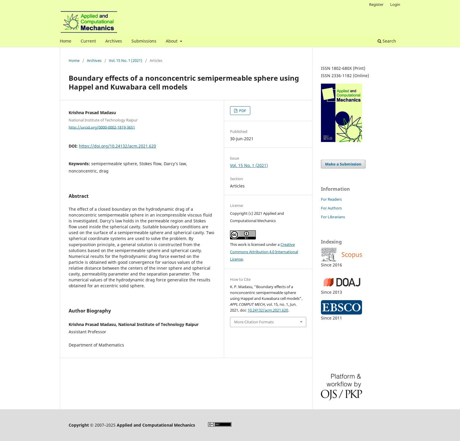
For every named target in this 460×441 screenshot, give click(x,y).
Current (88, 41)
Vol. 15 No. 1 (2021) (125, 60)
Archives (113, 41)
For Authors (331, 208)
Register (376, 4)
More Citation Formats (254, 322)
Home (65, 41)
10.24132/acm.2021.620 (268, 310)
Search (387, 41)
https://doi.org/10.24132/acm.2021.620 (117, 146)
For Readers (331, 199)
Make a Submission (343, 164)
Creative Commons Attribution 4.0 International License (264, 252)
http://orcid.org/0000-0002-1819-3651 (102, 127)
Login (395, 4)
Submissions (143, 41)
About (172, 41)
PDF (242, 110)
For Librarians (333, 216)
